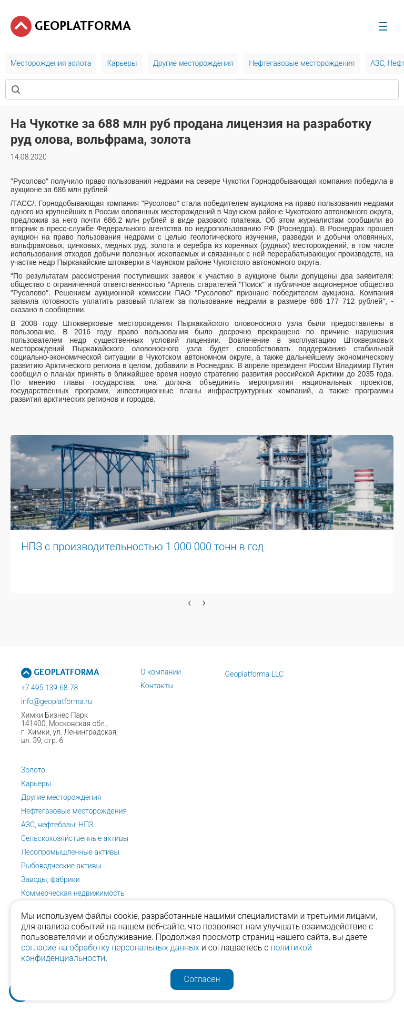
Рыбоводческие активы (61, 865)
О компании (160, 672)
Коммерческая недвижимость (73, 893)
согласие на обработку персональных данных (110, 948)
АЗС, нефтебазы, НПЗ (57, 824)
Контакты (157, 685)
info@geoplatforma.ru (56, 701)
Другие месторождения (61, 797)
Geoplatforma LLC (254, 674)
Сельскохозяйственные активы (74, 838)
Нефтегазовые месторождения (74, 811)
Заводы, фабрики (50, 879)
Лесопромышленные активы (70, 852)
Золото (33, 770)
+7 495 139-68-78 (49, 687)
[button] (7, 618)
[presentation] (190, 602)
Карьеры (36, 783)
